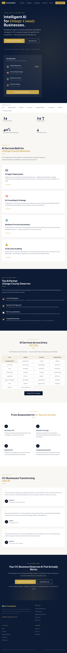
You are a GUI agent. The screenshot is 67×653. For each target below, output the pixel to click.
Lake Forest (57, 364)
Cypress (41, 376)
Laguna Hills (9, 376)
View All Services (44, 582)
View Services (32, 41)
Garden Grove (25, 361)
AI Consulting (38, 611)
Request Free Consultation (14, 41)
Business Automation (40, 614)
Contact (37, 631)
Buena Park (57, 368)
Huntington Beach (9, 361)
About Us (37, 628)
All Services (38, 620)
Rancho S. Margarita (9, 379)
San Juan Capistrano (25, 387)
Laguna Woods (41, 383)
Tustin (9, 368)
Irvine (9, 357)
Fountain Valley (57, 372)
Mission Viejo (25, 364)
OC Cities (44, 3)
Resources (37, 634)
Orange (41, 361)
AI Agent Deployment (40, 608)
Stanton (25, 376)
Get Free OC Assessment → (22, 92)
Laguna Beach (41, 379)
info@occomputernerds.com (9, 617)
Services (22, 3)
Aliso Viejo (25, 368)
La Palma (26, 383)
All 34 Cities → (5, 640)
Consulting (37, 3)
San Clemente (25, 379)
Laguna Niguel (41, 364)
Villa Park (10, 387)
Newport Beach (57, 357)
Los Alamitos (57, 383)
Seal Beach (57, 379)
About (51, 3)
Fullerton (57, 361)
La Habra (41, 372)
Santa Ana (41, 357)
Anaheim (26, 357)
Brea (10, 383)
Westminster (10, 372)
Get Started (60, 3)
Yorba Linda (41, 368)
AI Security (37, 617)
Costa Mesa (9, 364)
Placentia (25, 372)
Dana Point (57, 376)
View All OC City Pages (33, 393)
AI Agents (29, 3)
